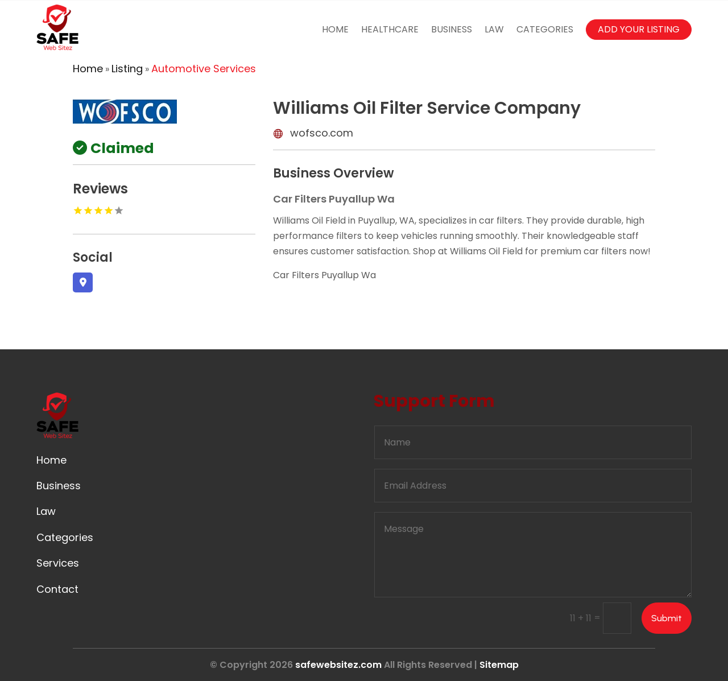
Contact (57, 589)
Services (57, 563)
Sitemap (499, 664)
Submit (666, 618)
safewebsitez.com (338, 664)
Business (451, 29)
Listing (127, 68)
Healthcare (390, 29)
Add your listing (639, 29)
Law (494, 29)
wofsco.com (321, 133)
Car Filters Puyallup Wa (324, 275)
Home (335, 29)
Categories (544, 29)
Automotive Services (203, 68)
